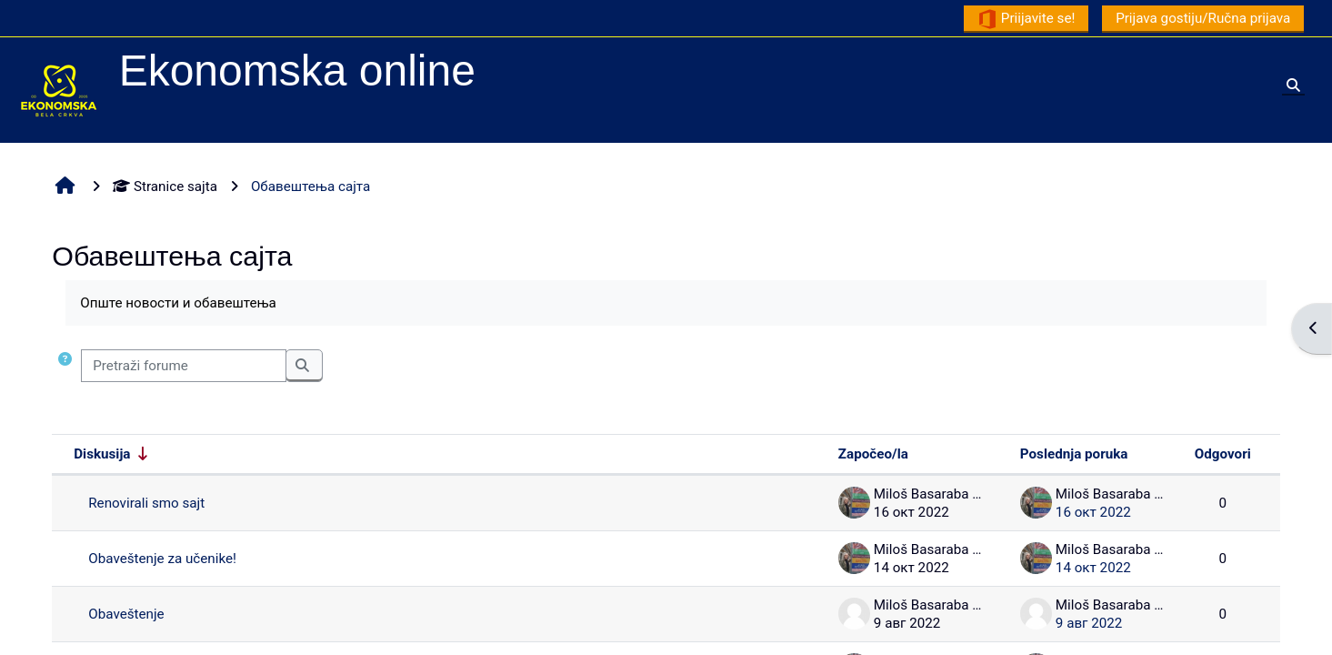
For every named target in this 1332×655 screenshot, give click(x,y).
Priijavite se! (1026, 19)
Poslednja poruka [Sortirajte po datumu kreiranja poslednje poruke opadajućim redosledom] (1074, 454)
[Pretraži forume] (183, 366)
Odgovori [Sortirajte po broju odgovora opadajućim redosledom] (1223, 454)
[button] (65, 366)
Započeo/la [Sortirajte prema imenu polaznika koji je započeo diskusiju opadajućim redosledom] (873, 454)
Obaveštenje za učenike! (162, 558)
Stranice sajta (165, 186)
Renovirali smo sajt (146, 503)
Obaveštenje (126, 614)
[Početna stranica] (59, 89)
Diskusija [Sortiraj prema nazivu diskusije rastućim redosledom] (102, 454)
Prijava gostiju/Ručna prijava (1203, 18)
